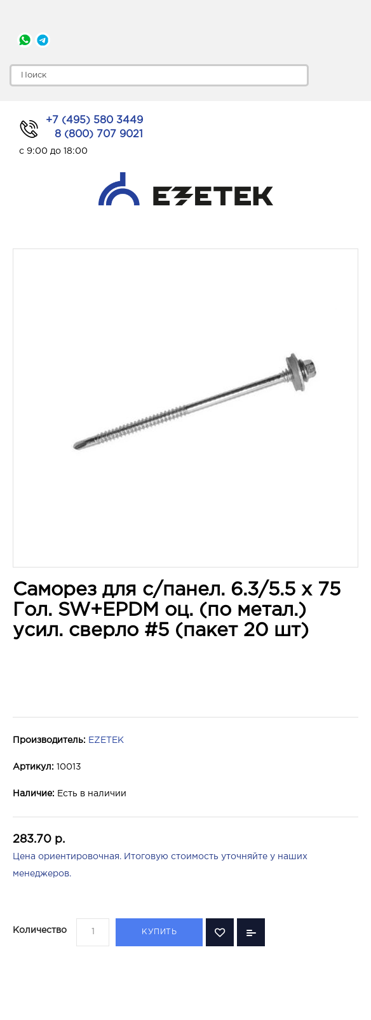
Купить (159, 931)
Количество (40, 930)
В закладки (220, 932)
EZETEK (106, 740)
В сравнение (251, 932)
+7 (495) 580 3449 (94, 120)
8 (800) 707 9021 (99, 134)
